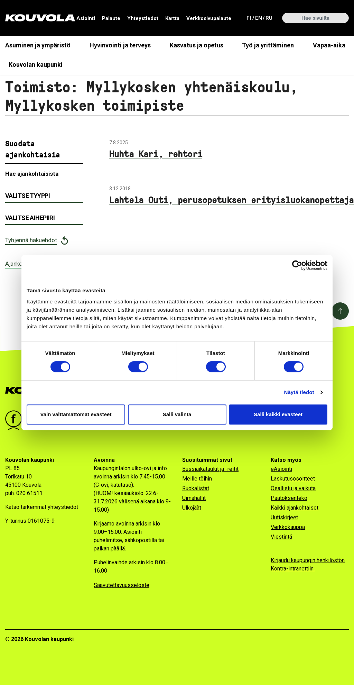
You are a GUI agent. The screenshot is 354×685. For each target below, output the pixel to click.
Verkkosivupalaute (208, 18)
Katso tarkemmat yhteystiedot (41, 507)
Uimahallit (194, 498)
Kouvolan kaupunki (36, 64)
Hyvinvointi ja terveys (120, 45)
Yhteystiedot (142, 18)
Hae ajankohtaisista (31, 173)
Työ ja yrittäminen (268, 45)
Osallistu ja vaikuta (293, 488)
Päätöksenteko (289, 498)
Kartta (172, 18)
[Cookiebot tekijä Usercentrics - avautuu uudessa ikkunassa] (297, 265)
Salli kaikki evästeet (278, 414)
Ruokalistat (195, 488)
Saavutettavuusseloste (121, 585)
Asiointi (85, 18)
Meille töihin (197, 478)
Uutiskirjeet (284, 517)
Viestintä (281, 536)
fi (249, 17)
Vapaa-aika (329, 45)
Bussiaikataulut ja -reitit (210, 469)
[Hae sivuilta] (315, 18)
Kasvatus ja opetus (196, 45)
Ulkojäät (191, 507)
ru (269, 17)
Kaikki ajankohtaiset (294, 507)
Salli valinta (177, 414)
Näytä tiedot (299, 392)
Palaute (111, 18)
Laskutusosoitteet (293, 478)
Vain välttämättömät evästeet (76, 414)
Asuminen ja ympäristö (38, 45)
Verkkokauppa (288, 527)
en (258, 17)
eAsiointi (281, 469)
